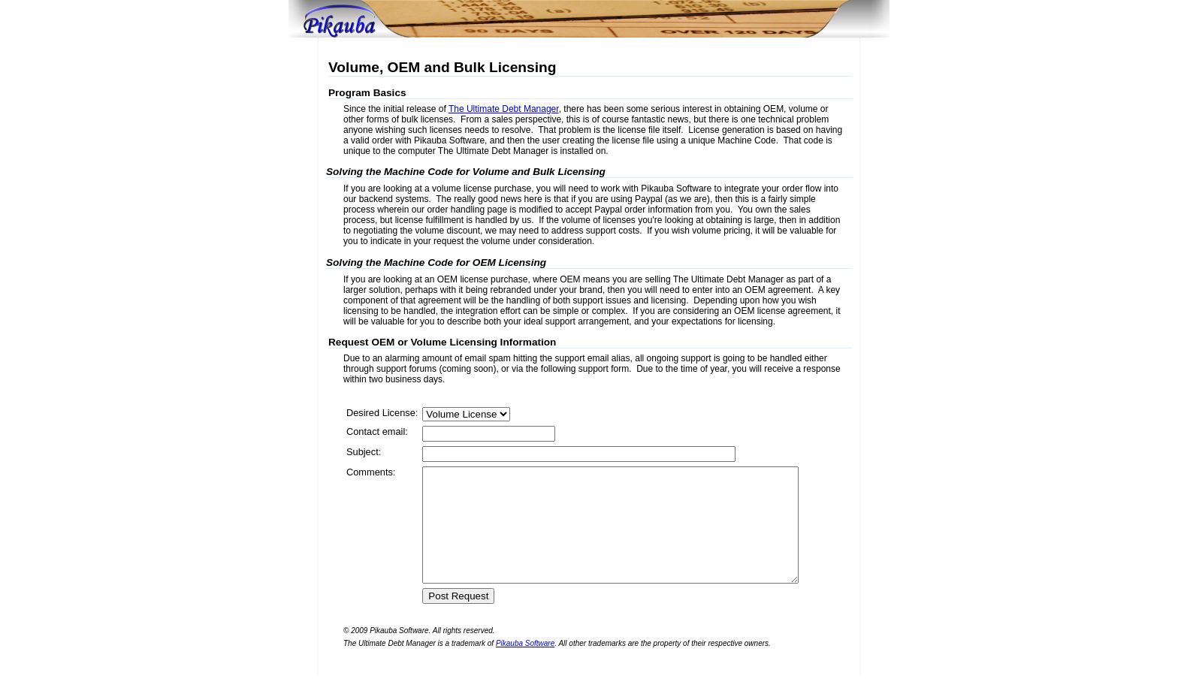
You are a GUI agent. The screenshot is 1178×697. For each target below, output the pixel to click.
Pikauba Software (525, 666)
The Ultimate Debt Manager (504, 109)
